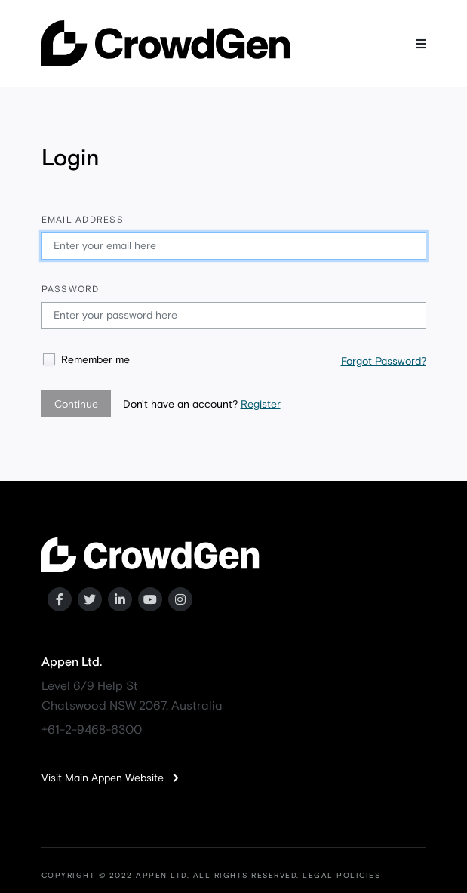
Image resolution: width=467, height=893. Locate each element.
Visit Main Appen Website (110, 778)
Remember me (95, 360)
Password (70, 289)
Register (261, 404)
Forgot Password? (383, 361)
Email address (82, 220)
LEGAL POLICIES (341, 875)
